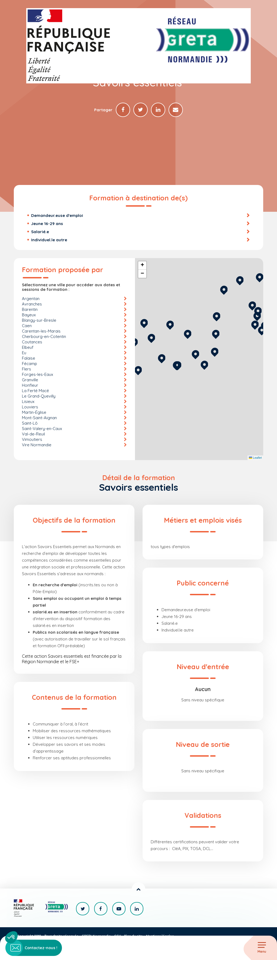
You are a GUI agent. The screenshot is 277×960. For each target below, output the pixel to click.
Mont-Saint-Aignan (39, 418)
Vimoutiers (32, 439)
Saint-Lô (30, 423)
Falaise (28, 358)
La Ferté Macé (35, 390)
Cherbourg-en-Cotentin (44, 336)
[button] (204, 364)
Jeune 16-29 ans (47, 224)
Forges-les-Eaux (37, 374)
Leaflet (255, 458)
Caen (27, 325)
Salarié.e (40, 232)
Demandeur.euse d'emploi (57, 216)
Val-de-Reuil (33, 434)
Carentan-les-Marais (41, 331)
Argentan (30, 298)
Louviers (30, 407)
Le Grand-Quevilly (38, 396)
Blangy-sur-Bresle (39, 320)
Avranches (32, 304)
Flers (26, 369)
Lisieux (28, 401)
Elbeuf (28, 347)
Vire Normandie (36, 445)
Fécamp (29, 363)
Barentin (30, 309)
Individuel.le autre (49, 240)
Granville (30, 380)
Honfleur (30, 385)
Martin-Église (34, 412)
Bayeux (29, 315)
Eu (24, 353)
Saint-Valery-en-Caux (42, 428)
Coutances (32, 342)
